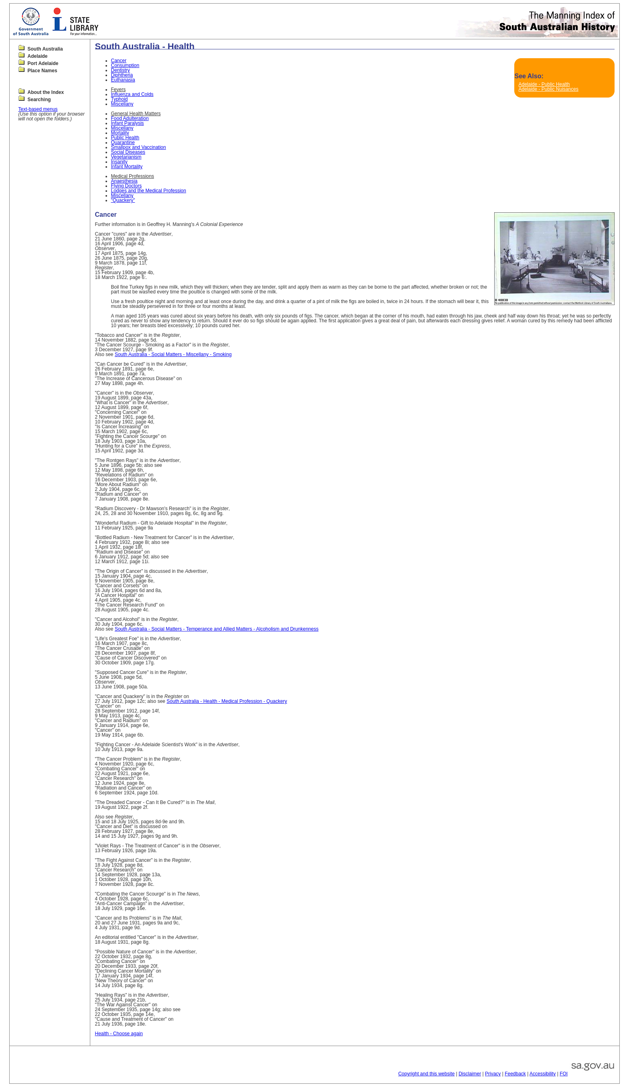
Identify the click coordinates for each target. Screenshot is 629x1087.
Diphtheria (122, 75)
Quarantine (123, 142)
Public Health (125, 137)
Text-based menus (38, 109)
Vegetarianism (126, 157)
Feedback (515, 1074)
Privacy (493, 1074)
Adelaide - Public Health (544, 84)
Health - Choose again (119, 1033)
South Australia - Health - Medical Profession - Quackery (226, 701)
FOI (564, 1074)
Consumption (125, 65)
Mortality (120, 133)
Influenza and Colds (132, 94)
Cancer (119, 60)
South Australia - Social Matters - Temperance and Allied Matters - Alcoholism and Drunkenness (217, 629)
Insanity (119, 162)
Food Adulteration (130, 118)
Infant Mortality (127, 166)
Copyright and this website (426, 1074)
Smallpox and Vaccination (138, 147)
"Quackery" (123, 200)
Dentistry (120, 70)
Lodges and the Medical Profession (148, 190)
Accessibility (543, 1074)
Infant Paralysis (127, 123)
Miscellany (122, 104)
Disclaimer (470, 1074)
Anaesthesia (124, 181)
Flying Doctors (126, 186)
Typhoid (119, 99)
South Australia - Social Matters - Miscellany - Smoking (173, 354)
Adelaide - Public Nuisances (548, 89)
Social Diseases (128, 152)
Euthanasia (123, 80)
